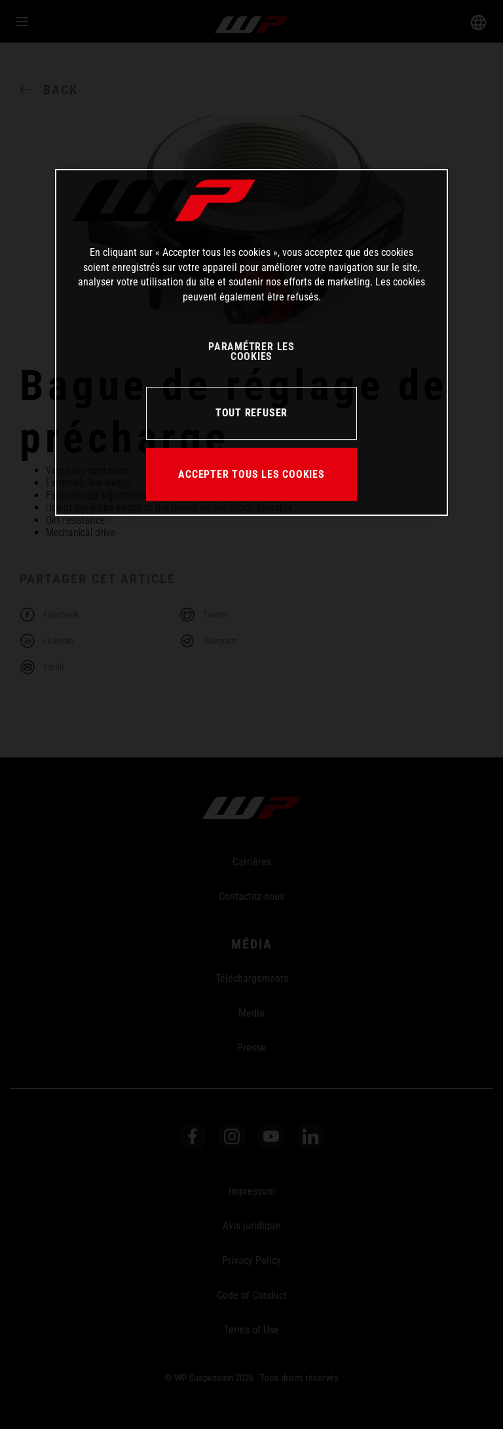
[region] (251, 343)
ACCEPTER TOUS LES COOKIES (251, 474)
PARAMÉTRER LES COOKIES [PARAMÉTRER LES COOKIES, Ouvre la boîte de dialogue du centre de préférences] (251, 351)
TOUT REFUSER (251, 413)
